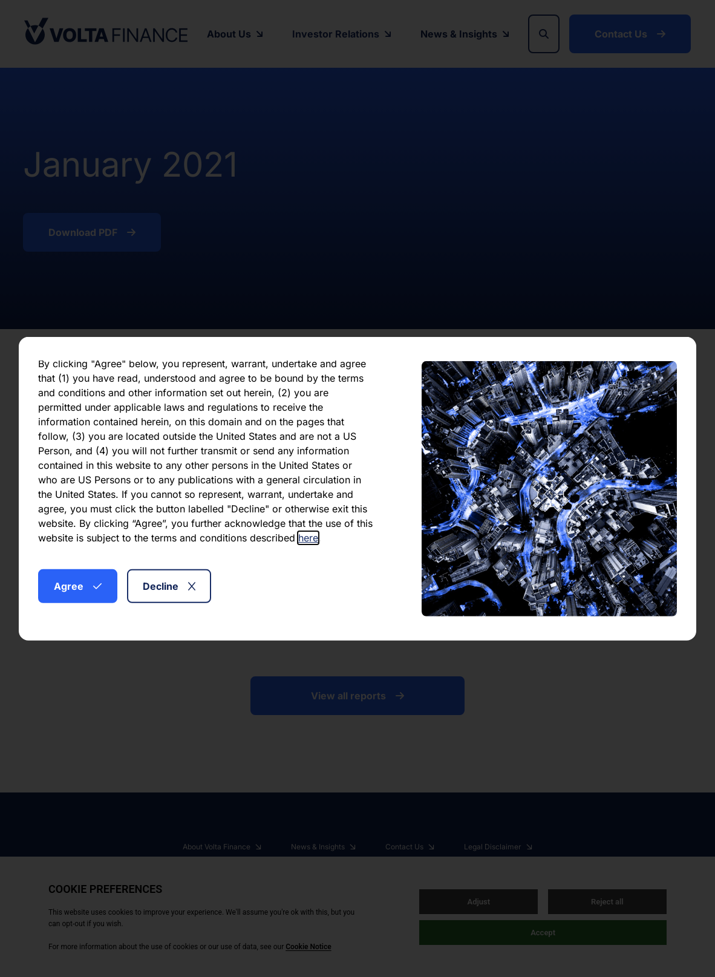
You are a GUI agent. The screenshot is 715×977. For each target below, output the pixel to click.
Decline (169, 586)
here (308, 537)
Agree (78, 586)
